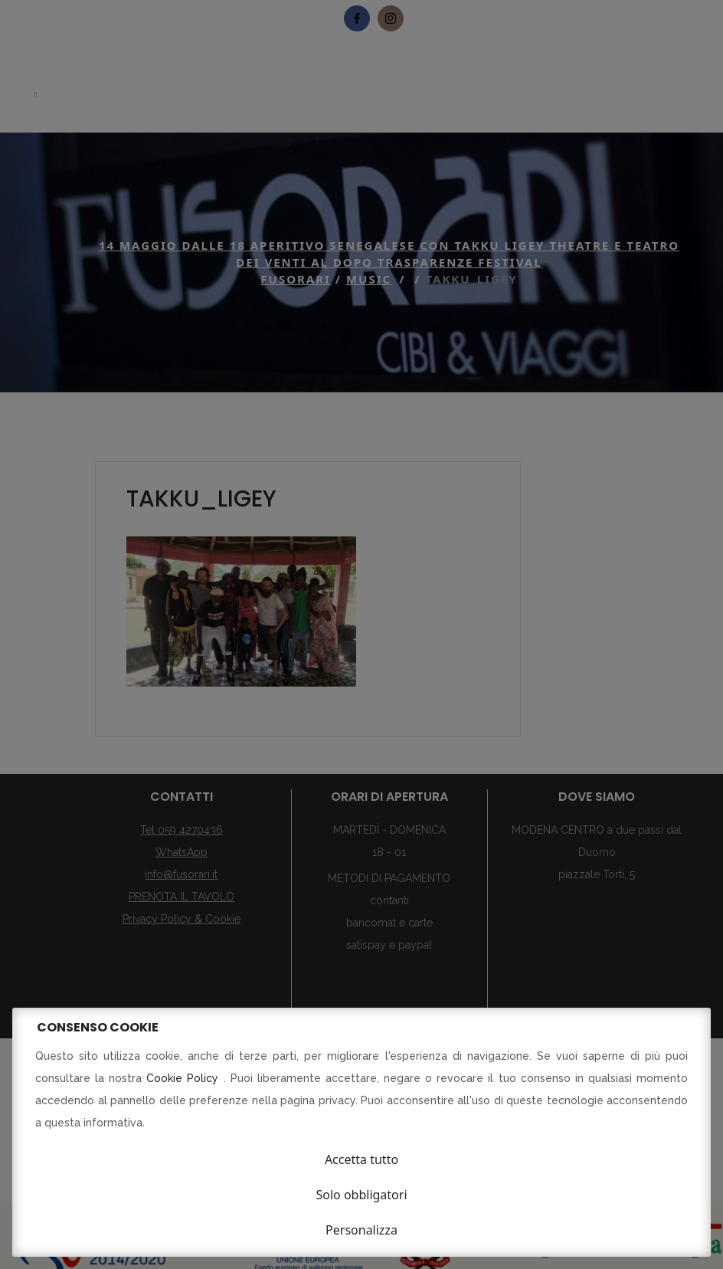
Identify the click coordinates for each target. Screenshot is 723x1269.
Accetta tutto (361, 1159)
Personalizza (361, 1229)
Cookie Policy (184, 1078)
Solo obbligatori (361, 1194)
